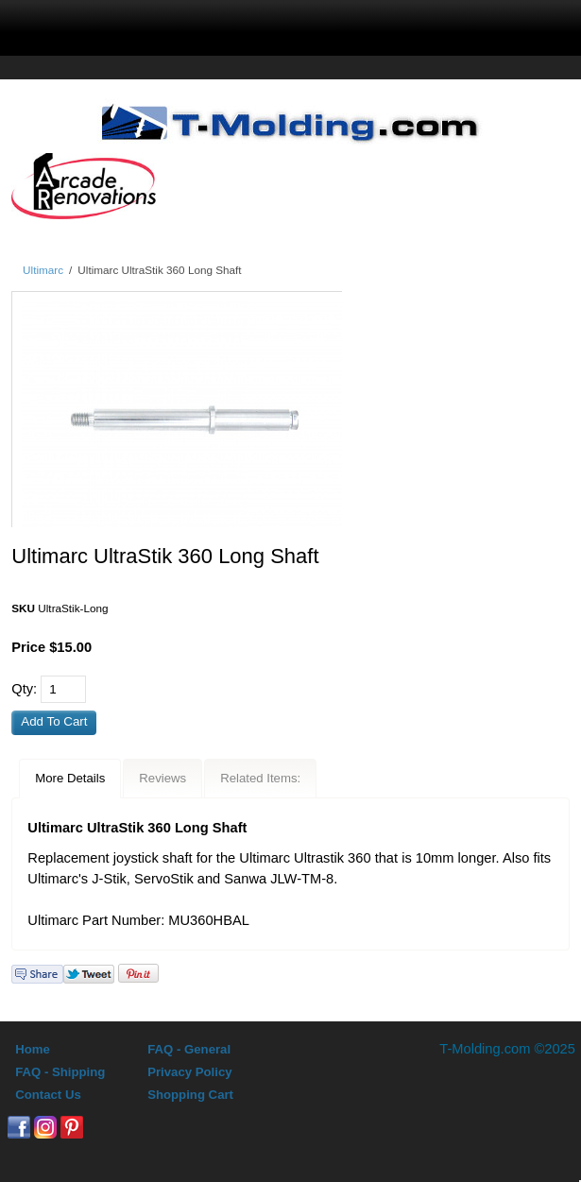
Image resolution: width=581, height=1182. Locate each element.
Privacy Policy (189, 1072)
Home (32, 1049)
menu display (127, 24)
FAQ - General (189, 1049)
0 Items (461, 24)
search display (236, 24)
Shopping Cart (190, 1095)
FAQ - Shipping (60, 1072)
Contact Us (48, 1095)
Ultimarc (43, 270)
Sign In (347, 24)
